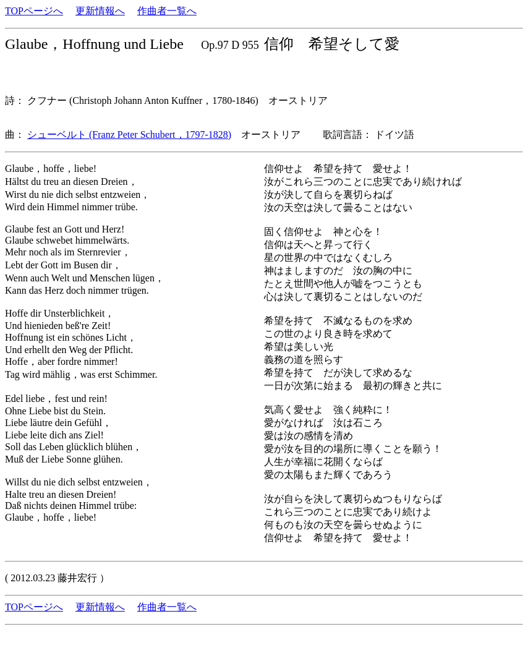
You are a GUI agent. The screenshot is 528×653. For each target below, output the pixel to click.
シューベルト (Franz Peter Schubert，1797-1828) (129, 134)
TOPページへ (34, 11)
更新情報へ (100, 11)
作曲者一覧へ (167, 11)
